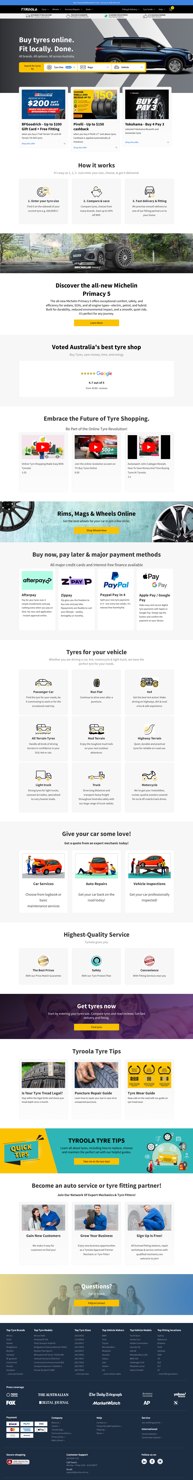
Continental (11, 1362)
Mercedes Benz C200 (139, 1354)
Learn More (96, 322)
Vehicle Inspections (149, 883)
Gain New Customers (43, 1235)
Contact (102, 1422)
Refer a (58, 1440)
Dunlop (9, 1366)
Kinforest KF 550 (41, 1339)
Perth (159, 1347)
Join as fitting (152, 1422)
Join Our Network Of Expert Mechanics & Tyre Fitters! (96, 1195)
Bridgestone (11, 1347)
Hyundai (105, 1354)
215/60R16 (79, 1339)
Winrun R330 (39, 1335)
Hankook (10, 1354)
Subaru (105, 1358)
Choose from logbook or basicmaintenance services (43, 900)
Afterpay (29, 594)
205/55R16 (79, 1335)
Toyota (105, 1343)
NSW (159, 1354)
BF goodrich (11, 1358)
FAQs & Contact (96, 1303)
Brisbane (161, 1343)
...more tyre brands (14, 1373)
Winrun (9, 1335)
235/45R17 (79, 1343)
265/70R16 (79, 1354)
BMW (104, 1335)
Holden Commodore (139, 1343)
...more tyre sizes (82, 1373)
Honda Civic (135, 1339)
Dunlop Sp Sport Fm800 (44, 1370)
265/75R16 (79, 1362)
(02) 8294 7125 (72, 1458)
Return (99, 1433)
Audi (104, 1362)
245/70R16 (79, 1347)
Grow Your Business (96, 1235)
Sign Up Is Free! (149, 1235)
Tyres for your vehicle (96, 652)
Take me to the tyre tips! (96, 1161)
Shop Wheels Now (97, 530)
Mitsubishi (106, 1351)
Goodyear (10, 1370)
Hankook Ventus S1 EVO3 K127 (47, 1358)
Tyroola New (152, 1437)
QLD (159, 1362)
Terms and (61, 1433)
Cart (172, 8)
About (56, 1422)
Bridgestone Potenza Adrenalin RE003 (50, 1347)
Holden (105, 1366)
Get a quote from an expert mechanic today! (96, 843)
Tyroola (57, 1429)
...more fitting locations (167, 1373)
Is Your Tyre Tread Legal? (42, 1093)
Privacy (58, 1436)
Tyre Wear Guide (141, 1093)
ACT (159, 1366)
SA (158, 1370)
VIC (158, 1358)
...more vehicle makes (111, 1373)
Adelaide (161, 1351)
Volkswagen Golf (137, 1362)
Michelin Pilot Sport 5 (43, 1351)
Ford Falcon (135, 1335)
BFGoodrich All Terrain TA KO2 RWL (49, 1354)
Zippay (66, 595)
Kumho (9, 1343)
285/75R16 (79, 1370)
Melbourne (162, 1339)
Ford (104, 1339)
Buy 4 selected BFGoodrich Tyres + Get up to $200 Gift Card (96, 2)
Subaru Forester (137, 1370)
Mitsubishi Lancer (137, 1366)
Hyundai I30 (135, 1347)
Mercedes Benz (108, 1347)
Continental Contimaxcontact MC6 (49, 1362)
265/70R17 (79, 1358)
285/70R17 (79, 1366)
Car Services (43, 883)
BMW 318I (134, 1358)
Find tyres (96, 1027)
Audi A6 (133, 1351)
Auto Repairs (96, 883)
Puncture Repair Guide (93, 1093)
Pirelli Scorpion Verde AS (44, 1343)
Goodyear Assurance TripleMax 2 (48, 1366)
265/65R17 (79, 1351)
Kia (103, 1370)
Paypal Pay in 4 (112, 594)
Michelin (10, 1351)
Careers (54, 1426)
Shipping (100, 1429)
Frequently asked (109, 1426)
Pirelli (8, 1339)
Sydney (160, 1335)
